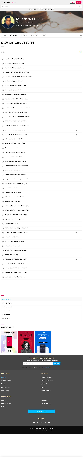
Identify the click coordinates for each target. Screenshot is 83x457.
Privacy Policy (47, 367)
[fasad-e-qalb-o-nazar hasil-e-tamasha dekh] (43, 121)
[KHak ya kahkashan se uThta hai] (43, 89)
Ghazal (14, 35)
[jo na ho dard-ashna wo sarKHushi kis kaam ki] (43, 112)
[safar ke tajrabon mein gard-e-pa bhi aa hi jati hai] (43, 205)
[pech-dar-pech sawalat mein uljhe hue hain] (43, 130)
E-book (34, 35)
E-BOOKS (52, 9)
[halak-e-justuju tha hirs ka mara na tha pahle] (43, 183)
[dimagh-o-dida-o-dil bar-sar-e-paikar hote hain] (43, 179)
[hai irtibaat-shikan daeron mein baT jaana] (43, 85)
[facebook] (34, 422)
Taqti (2, 383)
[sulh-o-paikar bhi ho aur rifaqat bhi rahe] (43, 143)
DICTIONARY (40, 9)
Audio (45, 35)
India (32, 22)
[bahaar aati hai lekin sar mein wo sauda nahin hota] (43, 107)
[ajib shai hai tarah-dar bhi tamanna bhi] (43, 276)
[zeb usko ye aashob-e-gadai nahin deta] (43, 67)
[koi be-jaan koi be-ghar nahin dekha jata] (43, 58)
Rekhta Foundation (47, 377)
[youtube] (41, 422)
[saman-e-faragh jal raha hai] (43, 187)
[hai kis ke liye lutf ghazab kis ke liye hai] (43, 263)
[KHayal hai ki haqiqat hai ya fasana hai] (43, 81)
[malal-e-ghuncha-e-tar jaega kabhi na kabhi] (43, 259)
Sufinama (44, 400)
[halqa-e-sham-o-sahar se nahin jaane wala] (43, 174)
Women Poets (6, 311)
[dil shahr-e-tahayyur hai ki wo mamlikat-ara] (43, 103)
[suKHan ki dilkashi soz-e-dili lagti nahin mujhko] (43, 210)
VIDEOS (47, 9)
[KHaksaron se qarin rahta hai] (43, 147)
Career (43, 387)
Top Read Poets (6, 303)
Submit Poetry (5, 390)
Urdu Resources (5, 387)
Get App (78, 2)
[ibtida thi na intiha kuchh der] (43, 236)
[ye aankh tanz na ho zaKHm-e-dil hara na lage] (43, 98)
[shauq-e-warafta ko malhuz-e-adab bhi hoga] (43, 214)
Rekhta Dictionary (6, 403)
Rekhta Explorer (46, 390)
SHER (34, 9)
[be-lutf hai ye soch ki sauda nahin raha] (43, 63)
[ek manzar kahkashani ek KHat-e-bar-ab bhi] (43, 268)
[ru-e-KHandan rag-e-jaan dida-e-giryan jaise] (43, 161)
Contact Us (45, 383)
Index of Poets (6, 299)
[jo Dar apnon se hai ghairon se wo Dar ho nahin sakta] (43, 76)
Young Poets (6, 315)
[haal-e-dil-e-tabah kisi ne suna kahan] (43, 192)
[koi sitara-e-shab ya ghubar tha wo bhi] (43, 241)
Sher (24, 35)
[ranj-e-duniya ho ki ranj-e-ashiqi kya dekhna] (43, 250)
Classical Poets (7, 307)
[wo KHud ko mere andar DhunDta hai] (43, 170)
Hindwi (3, 400)
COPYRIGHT (50, 428)
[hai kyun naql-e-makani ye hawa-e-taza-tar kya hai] (43, 116)
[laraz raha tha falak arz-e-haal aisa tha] (43, 156)
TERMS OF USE (42, 428)
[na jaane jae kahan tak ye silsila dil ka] (43, 138)
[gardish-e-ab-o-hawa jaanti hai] (43, 223)
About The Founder (47, 380)
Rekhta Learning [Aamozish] (46, 403)
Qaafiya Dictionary (6, 380)
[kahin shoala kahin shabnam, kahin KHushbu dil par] (43, 72)
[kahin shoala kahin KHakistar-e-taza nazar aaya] (43, 272)
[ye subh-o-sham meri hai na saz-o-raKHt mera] (43, 165)
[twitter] (37, 422)
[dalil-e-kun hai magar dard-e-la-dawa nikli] (43, 152)
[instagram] (45, 422)
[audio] (76, 130)
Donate (72, 2)
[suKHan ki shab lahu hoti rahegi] (43, 201)
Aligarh (28, 22)
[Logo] (7, 2)
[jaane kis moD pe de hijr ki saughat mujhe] (43, 94)
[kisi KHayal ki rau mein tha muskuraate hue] (43, 134)
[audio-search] (80, 6)
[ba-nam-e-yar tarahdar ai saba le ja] (43, 245)
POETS (30, 9)
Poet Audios (5, 318)
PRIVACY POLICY (34, 428)
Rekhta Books (5, 406)
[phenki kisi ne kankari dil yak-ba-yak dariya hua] (43, 125)
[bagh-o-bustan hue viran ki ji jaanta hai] (43, 219)
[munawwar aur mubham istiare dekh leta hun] (43, 232)
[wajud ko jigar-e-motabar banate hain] (43, 196)
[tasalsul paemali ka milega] (43, 254)
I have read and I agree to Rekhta (37, 367)
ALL (4, 35)
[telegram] (49, 422)
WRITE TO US (41, 411)
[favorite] (3, 59)
